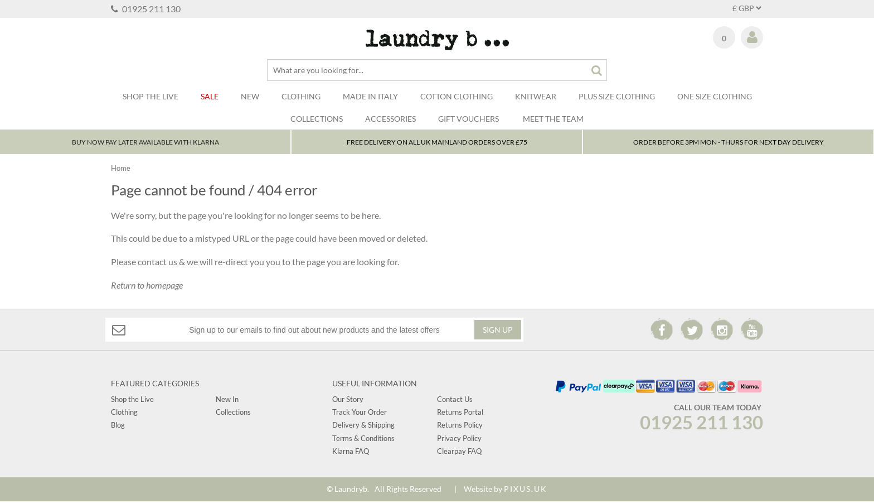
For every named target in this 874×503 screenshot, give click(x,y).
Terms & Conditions (363, 439)
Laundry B (437, 40)
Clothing (301, 96)
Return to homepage (147, 286)
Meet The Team (553, 118)
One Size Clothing (714, 96)
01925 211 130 (146, 8)
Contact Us (455, 400)
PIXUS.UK (525, 490)
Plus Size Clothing (617, 96)
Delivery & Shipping (363, 426)
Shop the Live (132, 400)
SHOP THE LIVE (150, 96)
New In (227, 400)
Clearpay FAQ (459, 452)
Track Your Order (359, 413)
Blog (118, 426)
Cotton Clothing (456, 96)
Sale (210, 96)
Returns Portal (460, 413)
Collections (316, 118)
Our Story (347, 400)
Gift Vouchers (468, 118)
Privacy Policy (459, 439)
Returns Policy (460, 426)
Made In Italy (370, 96)
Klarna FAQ (350, 452)
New (250, 96)
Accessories (390, 118)
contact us (157, 263)
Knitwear (535, 96)
